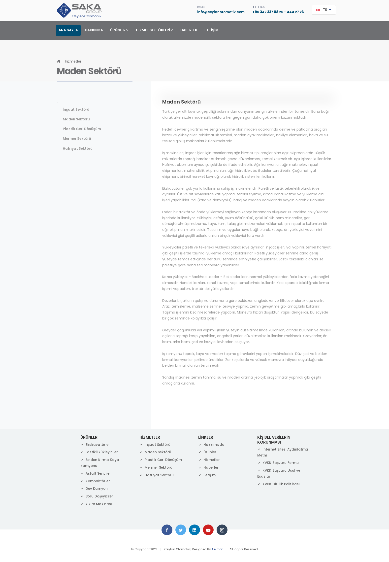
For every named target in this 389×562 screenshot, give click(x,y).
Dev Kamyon (94, 488)
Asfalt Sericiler (96, 472)
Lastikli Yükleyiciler (99, 451)
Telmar (217, 549)
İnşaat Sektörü (76, 108)
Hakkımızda (211, 443)
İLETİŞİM (211, 30)
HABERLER (188, 30)
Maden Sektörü (77, 118)
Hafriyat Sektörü (78, 148)
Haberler (208, 466)
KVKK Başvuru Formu (278, 462)
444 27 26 (295, 12)
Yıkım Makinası (96, 503)
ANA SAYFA (68, 30)
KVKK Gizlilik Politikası (278, 483)
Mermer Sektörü (77, 138)
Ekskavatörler (95, 443)
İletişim (207, 474)
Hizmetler (209, 459)
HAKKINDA (94, 30)
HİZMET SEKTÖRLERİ (154, 30)
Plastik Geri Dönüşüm (82, 128)
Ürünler (207, 451)
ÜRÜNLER (119, 30)
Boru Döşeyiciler (97, 495)
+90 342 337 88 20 (266, 12)
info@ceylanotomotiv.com (217, 12)
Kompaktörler (95, 480)
